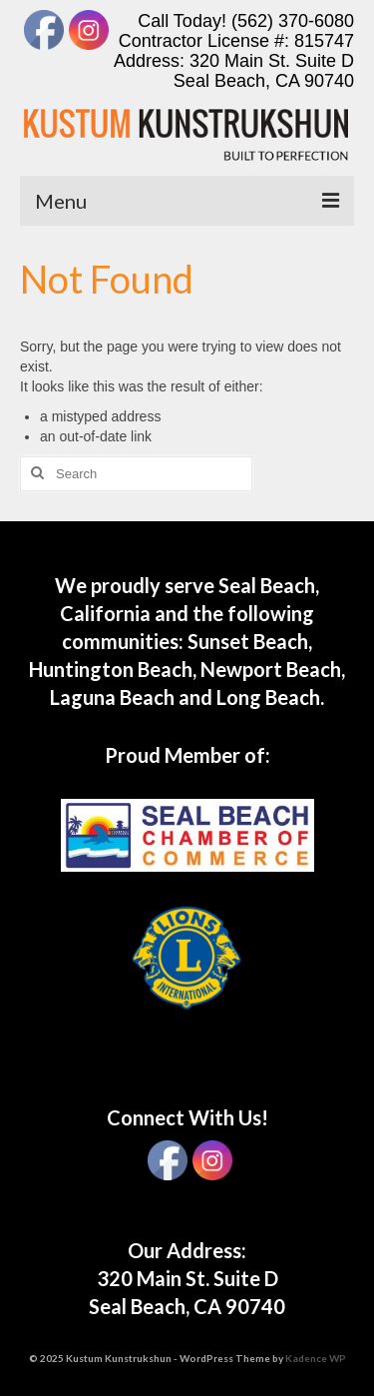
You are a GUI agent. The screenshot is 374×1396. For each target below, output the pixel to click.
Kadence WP (315, 1358)
